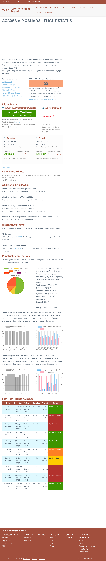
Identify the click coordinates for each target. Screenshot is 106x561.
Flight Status (7, 82)
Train (52, 543)
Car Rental (83, 7)
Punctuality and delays (11, 93)
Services (92, 7)
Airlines (5, 546)
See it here (17, 122)
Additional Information (11, 87)
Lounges (82, 543)
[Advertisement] (53, 41)
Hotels (81, 540)
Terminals (54, 7)
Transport (73, 7)
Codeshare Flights (9, 84)
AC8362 (18, 237)
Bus (51, 538)
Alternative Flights (9, 90)
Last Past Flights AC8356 (12, 96)
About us (42, 559)
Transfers (53, 546)
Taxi (51, 540)
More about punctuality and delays (42, 99)
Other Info (48, 12)
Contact (34, 559)
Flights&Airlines (41, 7)
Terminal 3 (27, 540)
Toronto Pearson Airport (20, 9)
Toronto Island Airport (87, 546)
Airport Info (83, 552)
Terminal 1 (27, 538)
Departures (6, 540)
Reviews (38, 12)
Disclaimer (26, 559)
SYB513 (18, 248)
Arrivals (5, 538)
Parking (63, 7)
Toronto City (84, 549)
